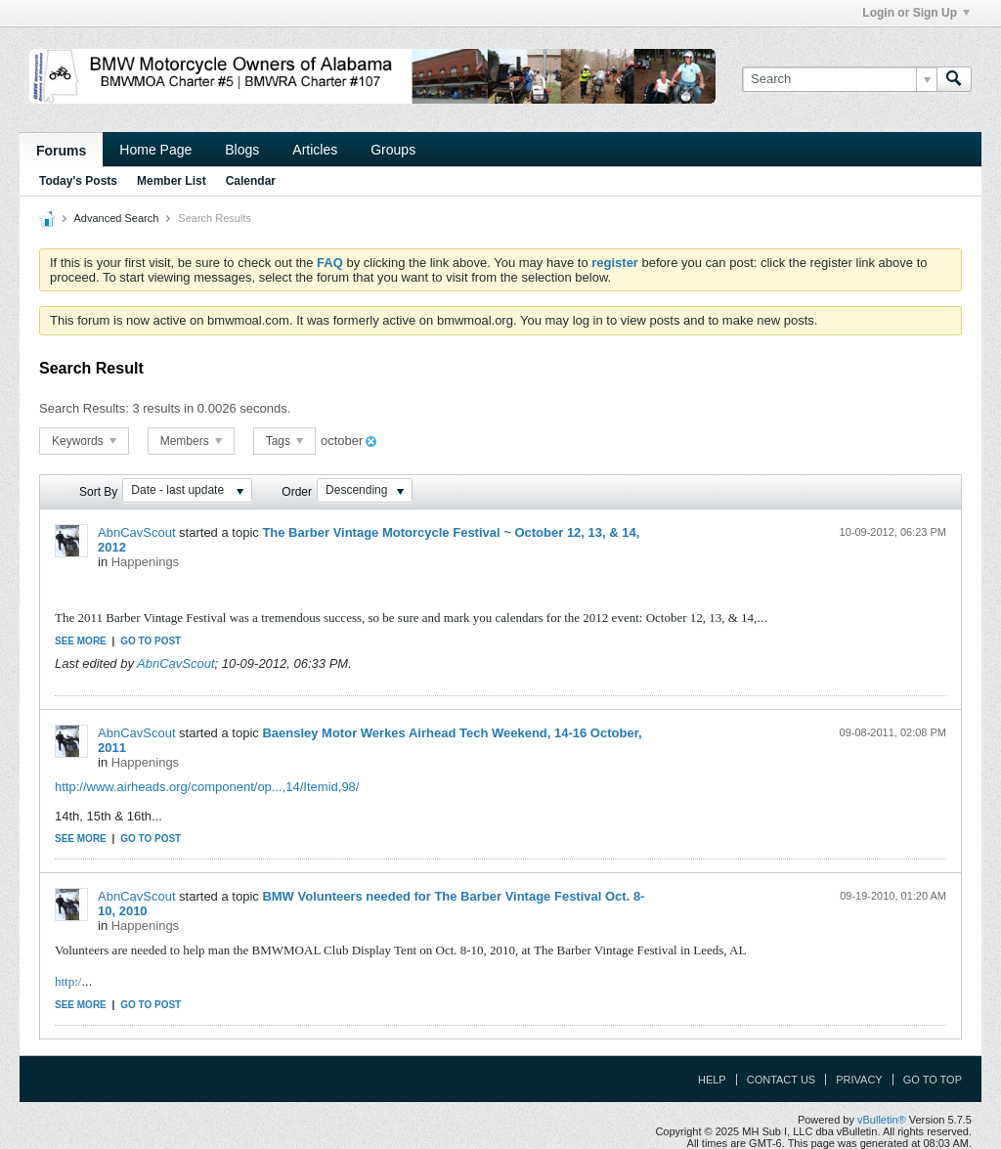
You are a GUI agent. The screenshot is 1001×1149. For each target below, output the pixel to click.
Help (712, 1079)
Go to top (932, 1079)
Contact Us (781, 1079)
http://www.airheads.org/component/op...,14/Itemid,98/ (207, 786)
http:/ (68, 981)
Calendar (251, 181)
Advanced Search (115, 218)
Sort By (98, 492)
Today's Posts (78, 181)
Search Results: (84, 408)
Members (191, 441)
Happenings (145, 561)
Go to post (150, 641)
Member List (171, 181)
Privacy (859, 1079)
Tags (285, 441)
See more (81, 641)
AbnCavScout (137, 532)
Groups (392, 149)
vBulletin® (881, 1120)
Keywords (84, 441)
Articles (314, 149)
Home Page (155, 149)
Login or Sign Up (916, 13)
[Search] (839, 79)
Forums (61, 150)
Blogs (242, 149)
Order (297, 492)
